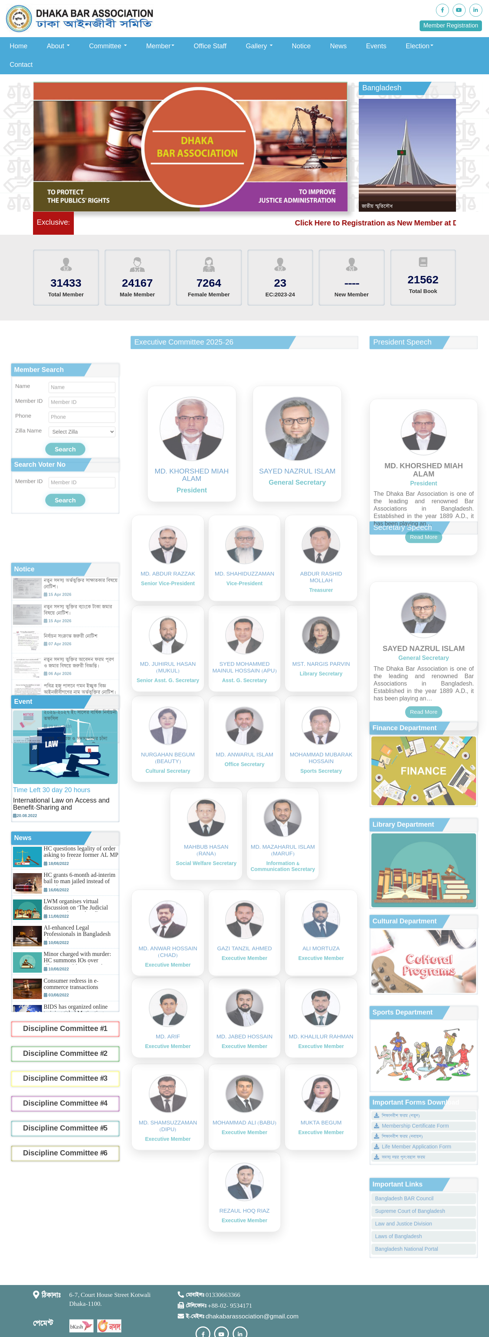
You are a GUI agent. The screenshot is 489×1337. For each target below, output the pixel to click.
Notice (301, 46)
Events (376, 46)
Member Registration (450, 25)
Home (18, 46)
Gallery (259, 46)
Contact (21, 65)
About (58, 46)
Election (419, 46)
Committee (108, 46)
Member (160, 46)
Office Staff (210, 46)
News (338, 46)
